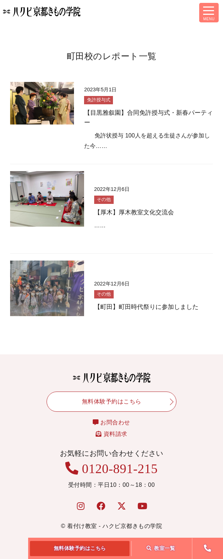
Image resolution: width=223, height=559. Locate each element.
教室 (161, 548)
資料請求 (111, 434)
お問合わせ (111, 422)
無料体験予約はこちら (80, 548)
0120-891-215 (111, 469)
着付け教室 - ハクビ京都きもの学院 (114, 526)
